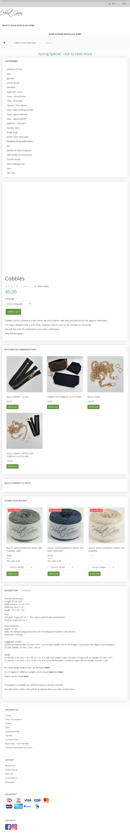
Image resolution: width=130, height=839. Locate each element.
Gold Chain (93, 396)
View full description (14, 333)
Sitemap (8, 735)
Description (11, 590)
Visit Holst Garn (11, 739)
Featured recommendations (20, 349)
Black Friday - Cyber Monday (17, 743)
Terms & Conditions (13, 719)
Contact (8, 723)
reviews (25, 286)
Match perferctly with (17, 483)
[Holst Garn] (11, 13)
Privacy (8, 715)
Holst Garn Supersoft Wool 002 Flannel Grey (24, 549)
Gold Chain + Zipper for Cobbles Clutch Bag (19, 455)
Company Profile (12, 731)
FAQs (7, 727)
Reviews (26, 590)
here (51, 672)
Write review (43, 286)
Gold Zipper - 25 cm (17, 396)
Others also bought (15, 500)
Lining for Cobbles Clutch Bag (64, 396)
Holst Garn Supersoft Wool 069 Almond (106, 549)
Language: (10, 298)
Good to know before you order (18, 25)
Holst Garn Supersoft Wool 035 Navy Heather (65, 549)
